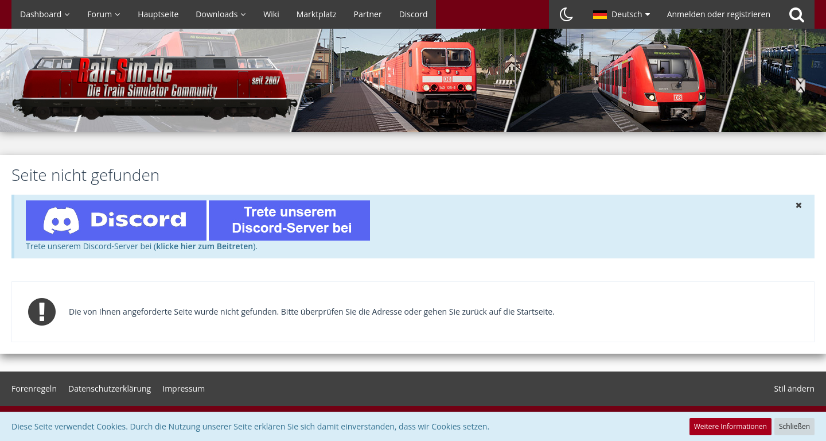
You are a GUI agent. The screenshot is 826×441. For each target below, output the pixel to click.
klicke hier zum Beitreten (204, 246)
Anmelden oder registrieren (718, 14)
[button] (622, 14)
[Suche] (797, 14)
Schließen (794, 426)
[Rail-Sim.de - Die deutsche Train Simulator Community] (413, 86)
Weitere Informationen (730, 426)
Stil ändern (794, 388)
